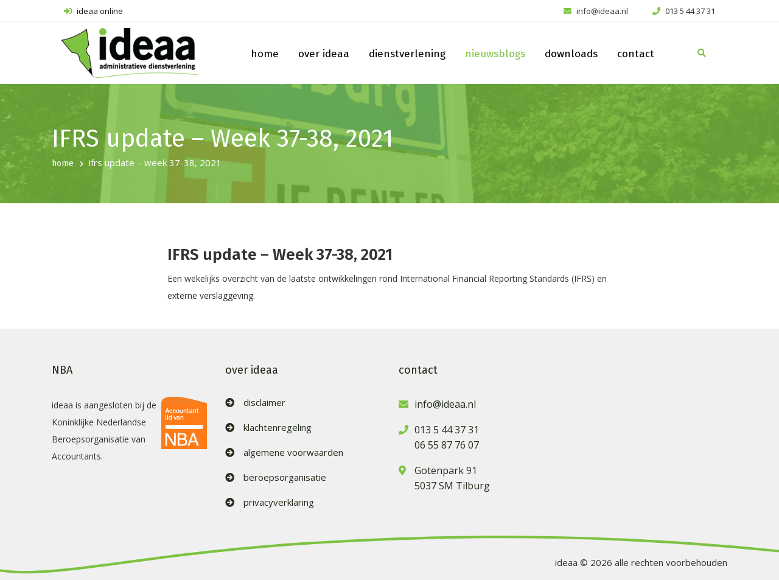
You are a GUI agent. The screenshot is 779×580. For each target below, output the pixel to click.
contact (635, 53)
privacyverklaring (278, 502)
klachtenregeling (277, 427)
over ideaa (323, 53)
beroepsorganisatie (284, 477)
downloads (571, 53)
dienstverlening (407, 53)
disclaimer (264, 402)
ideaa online (93, 10)
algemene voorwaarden (293, 452)
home (265, 53)
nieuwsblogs (495, 53)
